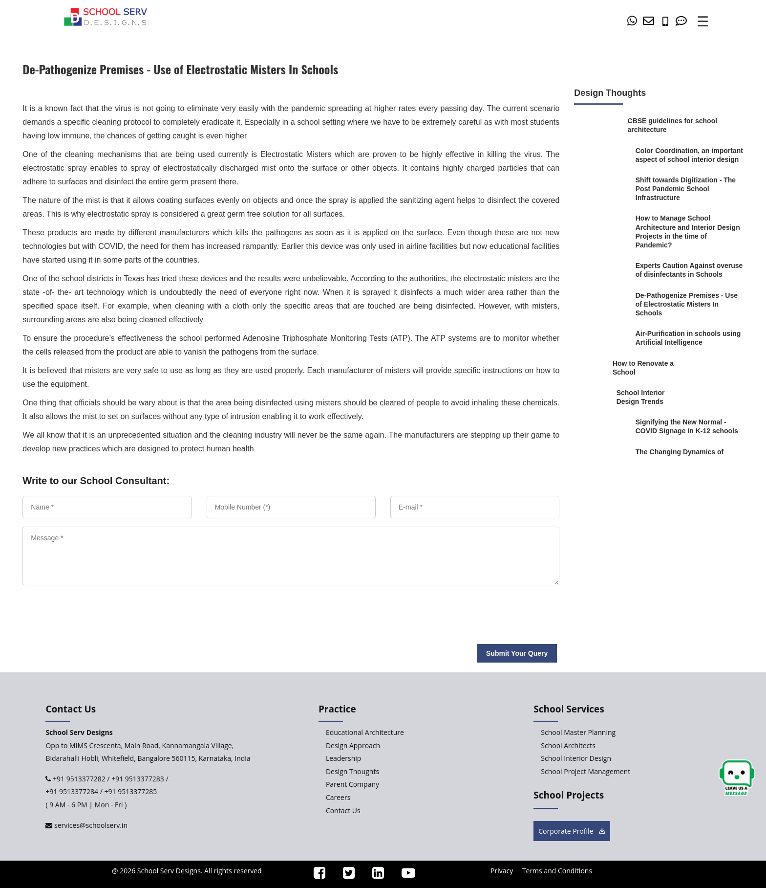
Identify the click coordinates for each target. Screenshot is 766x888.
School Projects (568, 795)
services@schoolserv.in (90, 825)
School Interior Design (576, 758)
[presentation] (92, 610)
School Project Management (585, 771)
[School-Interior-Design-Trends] (651, 397)
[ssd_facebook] (315, 875)
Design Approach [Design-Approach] (353, 745)
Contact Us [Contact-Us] (343, 810)
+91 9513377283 (137, 778)
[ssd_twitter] (344, 875)
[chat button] (737, 778)
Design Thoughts (352, 771)
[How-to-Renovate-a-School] (644, 368)
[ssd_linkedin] (373, 875)
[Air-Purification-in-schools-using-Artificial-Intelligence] (690, 338)
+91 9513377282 (78, 778)
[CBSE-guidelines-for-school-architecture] (674, 125)
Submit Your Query (517, 653)
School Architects (568, 745)
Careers (338, 797)
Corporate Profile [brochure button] (571, 831)
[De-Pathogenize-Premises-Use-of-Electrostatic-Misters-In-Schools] (690, 304)
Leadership (343, 758)
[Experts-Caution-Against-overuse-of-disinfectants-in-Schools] (690, 270)
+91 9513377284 (71, 791)
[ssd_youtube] (404, 875)
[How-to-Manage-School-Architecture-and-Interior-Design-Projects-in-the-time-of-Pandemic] (690, 232)
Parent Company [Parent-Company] (352, 784)
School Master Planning (578, 732)
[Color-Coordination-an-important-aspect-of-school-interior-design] (690, 155)
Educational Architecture (365, 732)
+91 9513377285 (131, 791)
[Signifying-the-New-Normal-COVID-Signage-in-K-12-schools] (690, 427)
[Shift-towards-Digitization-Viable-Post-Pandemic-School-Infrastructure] (690, 189)
